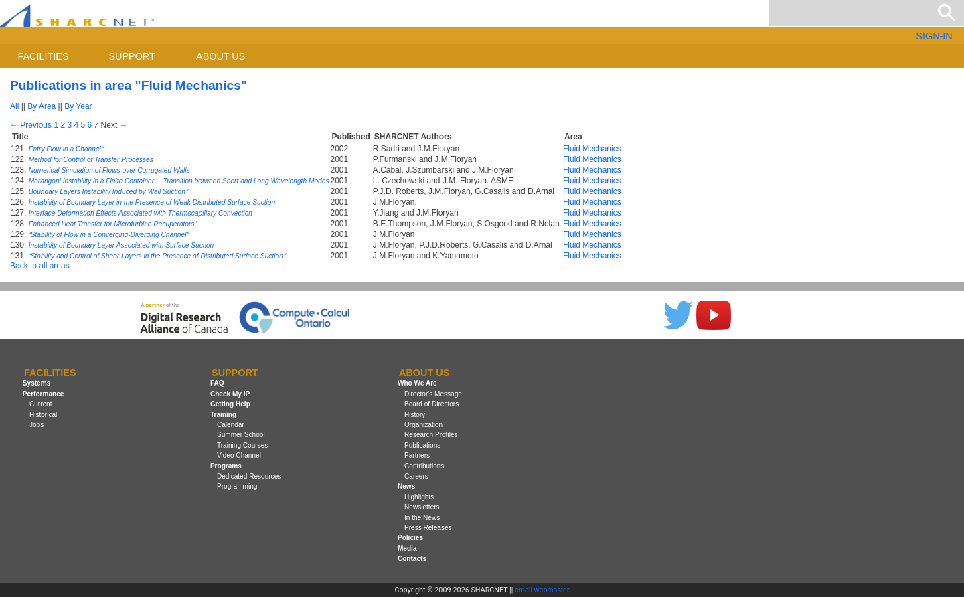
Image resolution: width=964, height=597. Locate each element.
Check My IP (230, 394)
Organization (423, 424)
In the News (422, 517)
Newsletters (422, 507)
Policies (410, 537)
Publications (422, 445)
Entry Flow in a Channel (66, 149)
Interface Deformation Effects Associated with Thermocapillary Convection (140, 213)
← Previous (31, 125)
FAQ (217, 384)
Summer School (241, 434)
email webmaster (542, 590)
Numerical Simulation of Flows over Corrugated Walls (109, 170)
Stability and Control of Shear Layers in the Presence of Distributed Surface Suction (157, 256)
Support (131, 56)
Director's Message (433, 394)
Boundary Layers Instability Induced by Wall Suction (108, 191)
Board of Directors (431, 404)
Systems (36, 384)
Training (223, 414)
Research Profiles (431, 434)
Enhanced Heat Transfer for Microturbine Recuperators (113, 224)
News (406, 486)
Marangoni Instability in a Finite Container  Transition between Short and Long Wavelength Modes (179, 181)
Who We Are (417, 384)
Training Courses (242, 445)
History (414, 414)
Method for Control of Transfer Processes (91, 159)
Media (407, 548)
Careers (416, 476)
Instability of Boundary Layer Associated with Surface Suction (121, 245)
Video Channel (239, 455)
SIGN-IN (934, 36)
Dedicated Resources (249, 476)
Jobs (36, 424)
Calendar (230, 424)
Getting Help (230, 404)
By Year (78, 106)
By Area (41, 106)
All (14, 106)
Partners (417, 455)
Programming (237, 486)
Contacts (412, 558)
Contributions (424, 466)
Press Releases (428, 527)
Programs (226, 466)
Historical (43, 414)
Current (40, 404)
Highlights (419, 497)
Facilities (43, 56)
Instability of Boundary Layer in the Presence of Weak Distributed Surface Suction (152, 202)
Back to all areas (40, 265)
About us (220, 56)
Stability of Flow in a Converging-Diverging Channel (109, 234)
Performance (43, 394)
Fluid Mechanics (592, 148)
